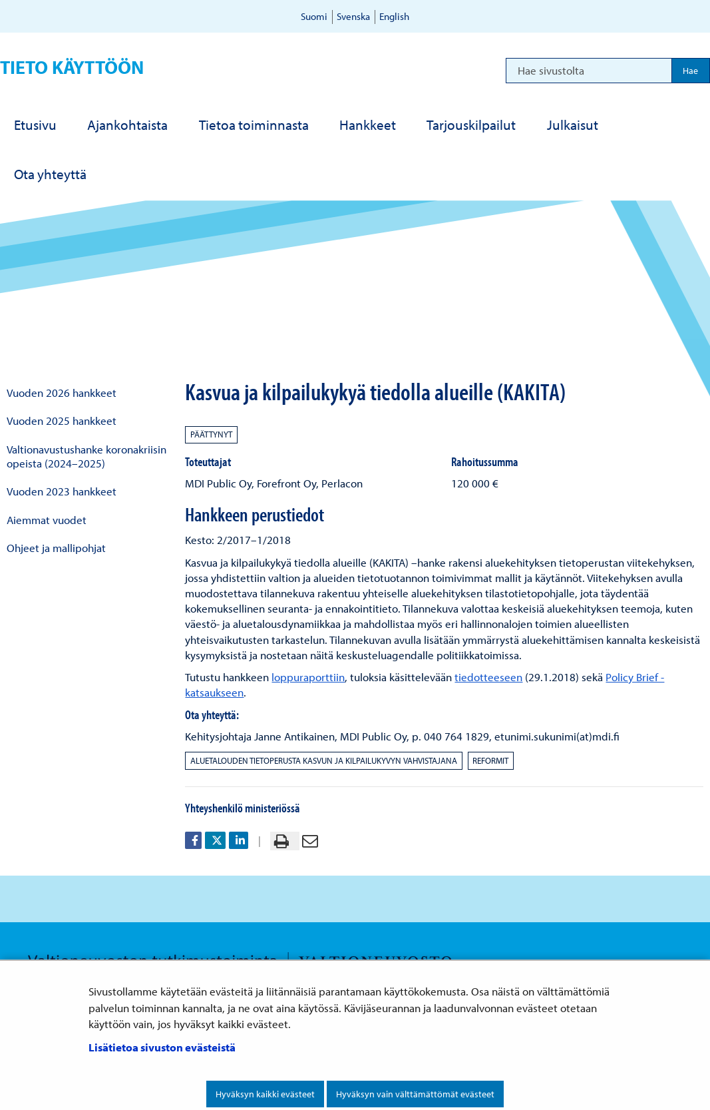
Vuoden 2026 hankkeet (61, 393)
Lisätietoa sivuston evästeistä (162, 1047)
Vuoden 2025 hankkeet (61, 420)
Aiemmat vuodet (47, 520)
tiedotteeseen (488, 677)
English (394, 16)
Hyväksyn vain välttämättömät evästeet (415, 1094)
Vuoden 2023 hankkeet (61, 491)
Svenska (353, 16)
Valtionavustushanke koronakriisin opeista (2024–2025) (86, 456)
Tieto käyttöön (72, 67)
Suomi (314, 16)
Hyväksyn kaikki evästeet (265, 1094)
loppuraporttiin (308, 677)
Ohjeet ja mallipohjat (56, 548)
